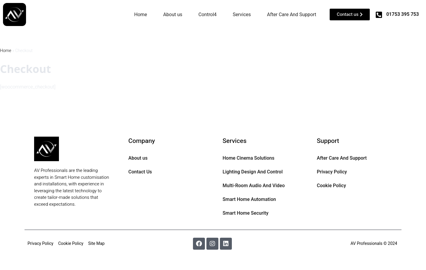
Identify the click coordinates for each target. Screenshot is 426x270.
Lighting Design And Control (253, 172)
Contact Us (140, 172)
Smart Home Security (245, 213)
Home (140, 14)
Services (242, 14)
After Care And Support (292, 14)
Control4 (207, 14)
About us (172, 14)
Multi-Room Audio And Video (254, 185)
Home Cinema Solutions (248, 158)
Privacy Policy (332, 172)
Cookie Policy (331, 185)
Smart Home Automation (249, 199)
